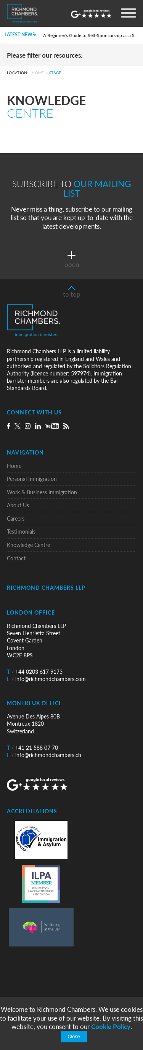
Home (38, 73)
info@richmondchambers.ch (44, 755)
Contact (16, 558)
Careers (15, 518)
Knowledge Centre (28, 544)
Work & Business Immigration (42, 492)
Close (73, 1036)
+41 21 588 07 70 (32, 747)
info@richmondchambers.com (46, 679)
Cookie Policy (110, 1026)
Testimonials (21, 531)
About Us (18, 505)
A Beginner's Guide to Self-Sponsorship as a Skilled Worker (90, 35)
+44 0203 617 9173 (35, 671)
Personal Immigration (32, 478)
